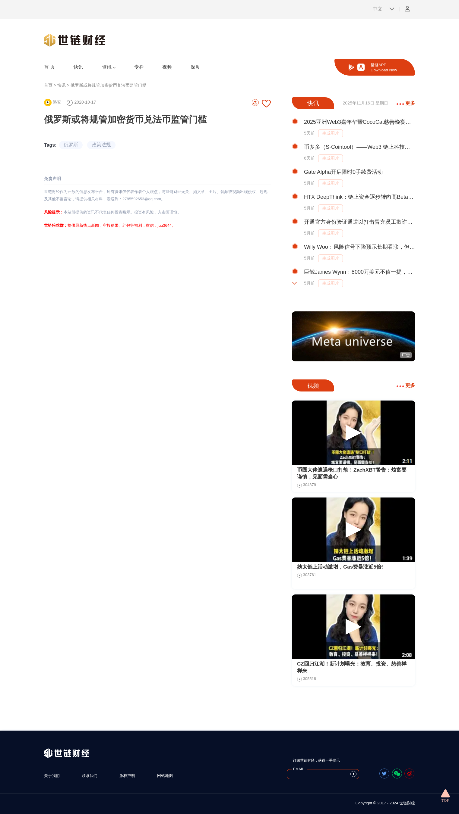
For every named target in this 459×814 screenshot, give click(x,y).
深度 (195, 67)
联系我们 (89, 775)
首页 (48, 85)
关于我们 (52, 775)
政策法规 (101, 144)
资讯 (109, 67)
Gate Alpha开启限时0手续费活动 (343, 172)
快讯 (78, 67)
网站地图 (165, 775)
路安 (52, 102)
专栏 (139, 67)
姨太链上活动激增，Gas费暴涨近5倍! (340, 567)
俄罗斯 (71, 144)
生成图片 (330, 133)
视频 (167, 67)
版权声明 (127, 775)
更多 (406, 103)
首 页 (49, 67)
